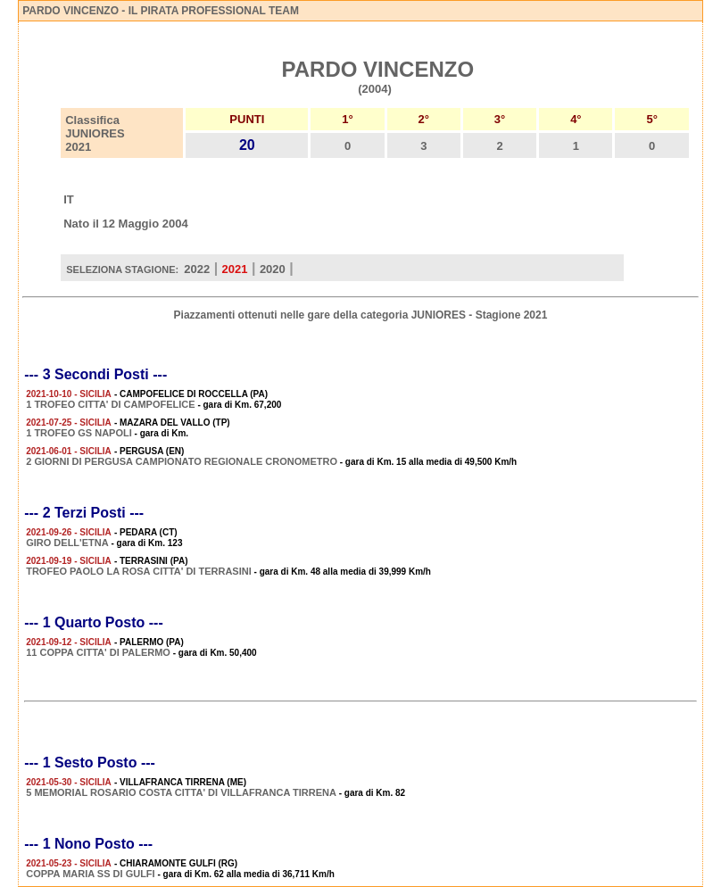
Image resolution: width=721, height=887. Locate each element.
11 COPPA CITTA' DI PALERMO (98, 652)
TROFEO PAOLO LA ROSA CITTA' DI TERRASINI (139, 571)
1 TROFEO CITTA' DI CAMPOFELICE (110, 404)
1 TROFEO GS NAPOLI (79, 432)
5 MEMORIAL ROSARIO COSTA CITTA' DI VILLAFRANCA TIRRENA (181, 792)
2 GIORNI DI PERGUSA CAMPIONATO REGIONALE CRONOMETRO (181, 461)
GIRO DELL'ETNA (67, 542)
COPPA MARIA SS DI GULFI (90, 873)
